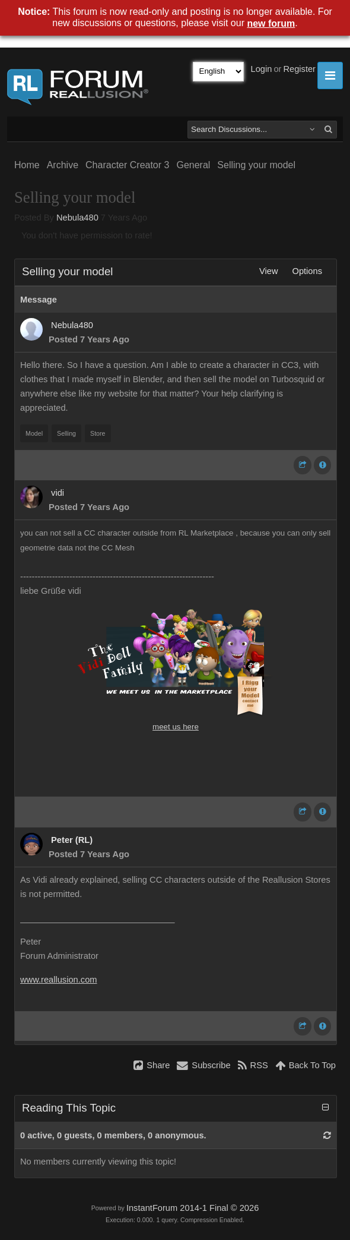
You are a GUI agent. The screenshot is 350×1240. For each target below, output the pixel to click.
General (193, 165)
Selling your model (256, 165)
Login (261, 69)
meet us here (175, 726)
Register (299, 69)
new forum (271, 23)
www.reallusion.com (58, 979)
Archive (62, 165)
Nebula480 (77, 217)
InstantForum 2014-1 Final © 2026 (192, 1208)
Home (27, 165)
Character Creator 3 (127, 165)
